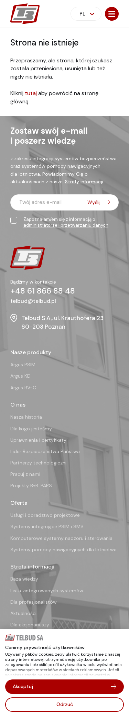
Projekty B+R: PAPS (31, 485)
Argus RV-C (23, 388)
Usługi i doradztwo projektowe (45, 515)
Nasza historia (26, 417)
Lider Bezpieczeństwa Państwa (45, 451)
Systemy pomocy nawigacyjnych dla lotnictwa (63, 549)
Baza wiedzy (24, 579)
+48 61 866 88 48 (42, 291)
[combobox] (86, 14)
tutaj (31, 93)
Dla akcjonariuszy (29, 625)
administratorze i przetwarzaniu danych (65, 225)
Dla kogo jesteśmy (31, 429)
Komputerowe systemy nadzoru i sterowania (61, 538)
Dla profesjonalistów (33, 602)
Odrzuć (64, 704)
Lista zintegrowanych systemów (46, 590)
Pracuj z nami (25, 474)
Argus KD (20, 376)
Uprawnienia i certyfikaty (38, 440)
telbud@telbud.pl (33, 301)
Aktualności (23, 613)
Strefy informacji (84, 181)
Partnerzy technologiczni (38, 463)
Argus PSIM (22, 364)
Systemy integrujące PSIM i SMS (47, 526)
